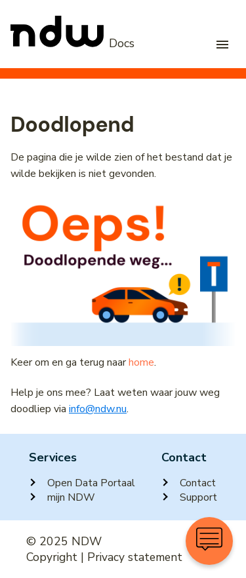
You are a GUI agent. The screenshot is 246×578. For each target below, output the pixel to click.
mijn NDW (62, 497)
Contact (188, 483)
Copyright (51, 557)
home (141, 362)
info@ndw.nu (98, 409)
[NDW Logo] (72, 44)
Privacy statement (134, 557)
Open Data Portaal (82, 483)
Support (189, 497)
